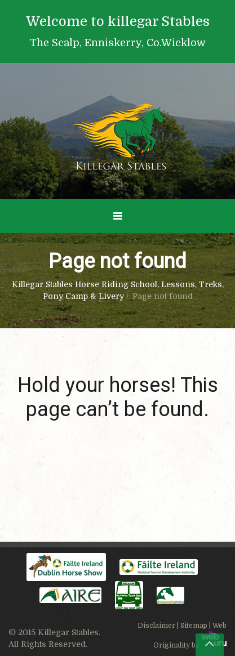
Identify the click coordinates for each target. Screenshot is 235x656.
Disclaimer (156, 626)
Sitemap (193, 626)
